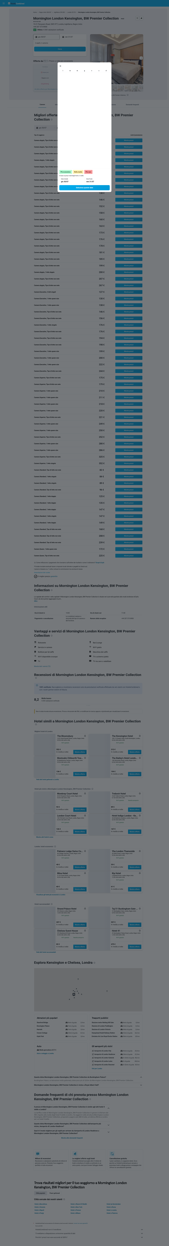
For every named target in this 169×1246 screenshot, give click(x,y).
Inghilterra (57, 12)
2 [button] (65, 57)
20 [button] (50, 73)
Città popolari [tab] (40, 1193)
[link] (48, 779)
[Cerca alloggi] (3, 14)
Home (35, 12)
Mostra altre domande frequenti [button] (72, 1138)
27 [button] (50, 78)
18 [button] (76, 67)
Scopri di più (100, 562)
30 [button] (65, 78)
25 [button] (76, 73)
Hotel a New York (76, 1207)
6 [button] (49, 62)
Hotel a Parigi (39, 1213)
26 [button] (81, 73)
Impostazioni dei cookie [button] (42, 572)
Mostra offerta (80, 752)
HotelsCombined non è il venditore (89, 1229)
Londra (69, 12)
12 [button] (81, 62)
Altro (36, 601)
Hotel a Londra (112, 1210)
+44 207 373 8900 (40, 27)
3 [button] (70, 57)
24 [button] (71, 73)
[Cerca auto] (3, 19)
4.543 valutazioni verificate (53, 30)
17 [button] (71, 67)
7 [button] (55, 62)
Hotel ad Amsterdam (114, 1204)
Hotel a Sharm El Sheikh (79, 1204)
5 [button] (80, 57)
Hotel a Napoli (39, 1210)
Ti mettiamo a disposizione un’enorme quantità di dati (89, 1233)
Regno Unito (42, 12)
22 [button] (60, 73)
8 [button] (60, 62)
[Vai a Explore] (3, 28)
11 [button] (76, 62)
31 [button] (71, 78)
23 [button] (65, 73)
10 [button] (71, 62)
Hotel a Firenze (76, 1210)
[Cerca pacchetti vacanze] (3, 23)
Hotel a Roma (111, 1207)
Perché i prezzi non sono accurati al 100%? (89, 1237)
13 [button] (50, 67)
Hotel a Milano (75, 1213)
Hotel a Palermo (112, 1213)
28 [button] (55, 78)
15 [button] (60, 67)
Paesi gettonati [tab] (55, 1193)
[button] (3, 3)
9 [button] (65, 62)
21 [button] (55, 73)
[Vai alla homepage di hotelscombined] (16, 3)
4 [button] (75, 57)
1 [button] (60, 57)
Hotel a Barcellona (41, 1204)
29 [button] (60, 78)
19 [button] (81, 67)
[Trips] (3, 34)
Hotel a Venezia (40, 1207)
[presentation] (128, 95)
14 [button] (55, 67)
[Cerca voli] (3, 10)
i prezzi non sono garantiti (80, 1223)
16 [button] (65, 67)
